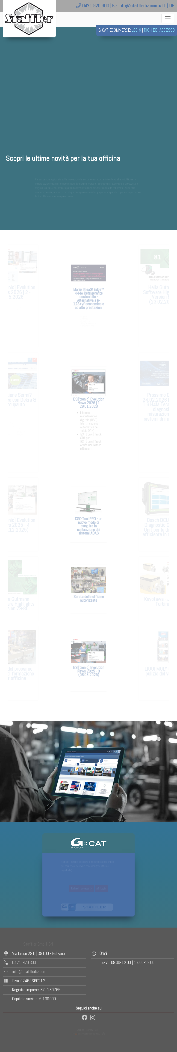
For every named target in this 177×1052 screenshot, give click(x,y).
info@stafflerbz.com (137, 6)
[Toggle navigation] (167, 18)
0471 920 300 (95, 6)
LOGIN (136, 30)
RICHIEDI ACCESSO (159, 30)
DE (171, 6)
